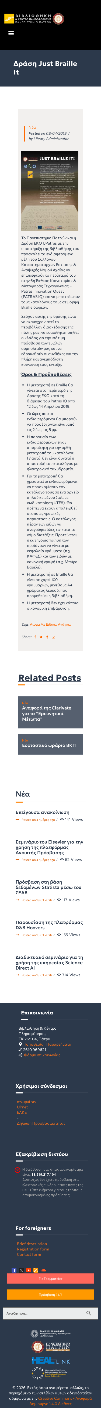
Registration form (33, 1248)
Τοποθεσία (34, 1044)
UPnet (22, 1106)
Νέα (32, 127)
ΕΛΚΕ (22, 1112)
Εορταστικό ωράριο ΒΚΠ (49, 745)
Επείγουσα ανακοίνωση (42, 812)
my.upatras (26, 1101)
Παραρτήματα (58, 1044)
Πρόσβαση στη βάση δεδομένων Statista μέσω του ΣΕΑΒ (48, 887)
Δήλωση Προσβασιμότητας (41, 1123)
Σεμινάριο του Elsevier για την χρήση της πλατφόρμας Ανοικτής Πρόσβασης (49, 847)
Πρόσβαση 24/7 (50, 1294)
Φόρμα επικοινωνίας (42, 1054)
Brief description (32, 1243)
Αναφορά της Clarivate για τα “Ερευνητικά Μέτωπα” (46, 713)
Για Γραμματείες (50, 1278)
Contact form (29, 1254)
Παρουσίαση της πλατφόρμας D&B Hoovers (49, 925)
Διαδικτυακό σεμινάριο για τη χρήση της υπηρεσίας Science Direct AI (49, 963)
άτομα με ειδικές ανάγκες (50, 624)
